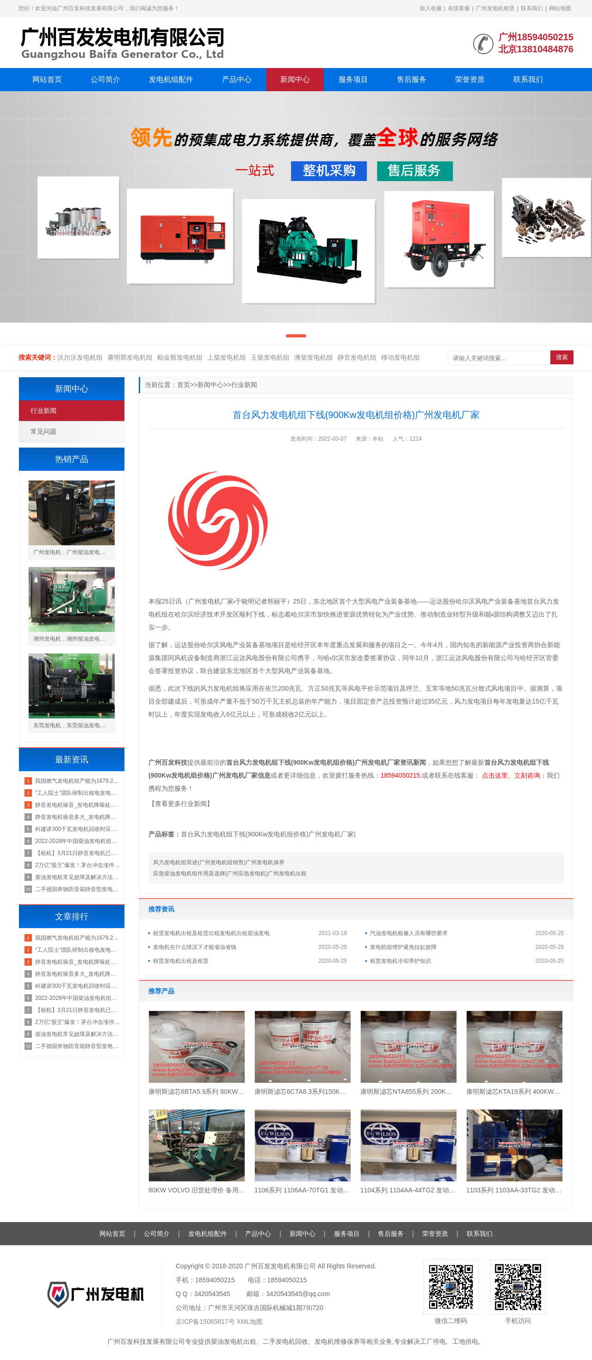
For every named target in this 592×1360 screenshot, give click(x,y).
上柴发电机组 (226, 357)
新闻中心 (295, 79)
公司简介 (105, 79)
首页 (183, 384)
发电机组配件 (171, 79)
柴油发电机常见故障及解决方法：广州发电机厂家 (77, 877)
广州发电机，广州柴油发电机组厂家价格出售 (74, 552)
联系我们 (532, 8)
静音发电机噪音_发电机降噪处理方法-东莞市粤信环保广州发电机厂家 (77, 805)
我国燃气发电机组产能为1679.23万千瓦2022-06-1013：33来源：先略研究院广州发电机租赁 (77, 781)
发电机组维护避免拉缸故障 (403, 947)
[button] (296, 335)
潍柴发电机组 (313, 357)
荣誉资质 (470, 79)
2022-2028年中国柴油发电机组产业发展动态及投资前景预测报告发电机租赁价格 (77, 841)
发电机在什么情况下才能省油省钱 (194, 947)
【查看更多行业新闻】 (180, 803)
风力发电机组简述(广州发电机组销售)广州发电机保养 (218, 862)
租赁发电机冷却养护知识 (400, 961)
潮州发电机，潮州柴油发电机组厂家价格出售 (74, 639)
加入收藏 (430, 8)
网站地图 (560, 8)
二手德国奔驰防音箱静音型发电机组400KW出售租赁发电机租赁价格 (77, 889)
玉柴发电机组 (270, 357)
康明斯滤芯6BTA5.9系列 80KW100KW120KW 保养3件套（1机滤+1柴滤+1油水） (196, 1091)
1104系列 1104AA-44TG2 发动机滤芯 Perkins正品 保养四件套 (408, 1190)
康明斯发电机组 (130, 357)
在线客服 (459, 8)
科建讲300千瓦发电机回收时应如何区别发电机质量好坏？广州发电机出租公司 (77, 829)
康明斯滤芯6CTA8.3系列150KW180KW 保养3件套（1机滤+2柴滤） (302, 1091)
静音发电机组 (357, 357)
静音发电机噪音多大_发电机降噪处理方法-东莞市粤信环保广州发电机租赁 (77, 817)
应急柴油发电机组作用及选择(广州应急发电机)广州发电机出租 (230, 873)
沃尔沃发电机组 (80, 357)
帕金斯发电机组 (180, 357)
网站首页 (47, 79)
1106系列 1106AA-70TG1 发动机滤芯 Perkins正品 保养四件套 (302, 1190)
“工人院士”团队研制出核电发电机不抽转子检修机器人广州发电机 (77, 793)
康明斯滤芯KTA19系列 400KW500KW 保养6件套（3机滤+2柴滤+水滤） (514, 1091)
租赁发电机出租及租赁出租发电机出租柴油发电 (211, 933)
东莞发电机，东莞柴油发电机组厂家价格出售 (74, 725)
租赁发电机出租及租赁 (181, 961)
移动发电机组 (400, 357)
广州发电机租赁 (495, 8)
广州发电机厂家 (211, 601)
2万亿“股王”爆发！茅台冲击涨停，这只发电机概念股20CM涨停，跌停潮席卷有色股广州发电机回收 (77, 865)
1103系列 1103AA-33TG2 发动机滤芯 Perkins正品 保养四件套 (514, 1190)
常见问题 (43, 431)
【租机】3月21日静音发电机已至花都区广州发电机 (77, 853)
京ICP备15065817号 (205, 1321)
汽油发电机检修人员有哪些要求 (409, 933)
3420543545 (212, 1294)
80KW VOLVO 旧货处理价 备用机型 (196, 1190)
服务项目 (353, 79)
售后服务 (411, 79)
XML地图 (250, 1321)
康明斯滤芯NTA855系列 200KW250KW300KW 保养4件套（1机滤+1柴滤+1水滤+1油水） (408, 1091)
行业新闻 (244, 384)
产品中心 (237, 79)
